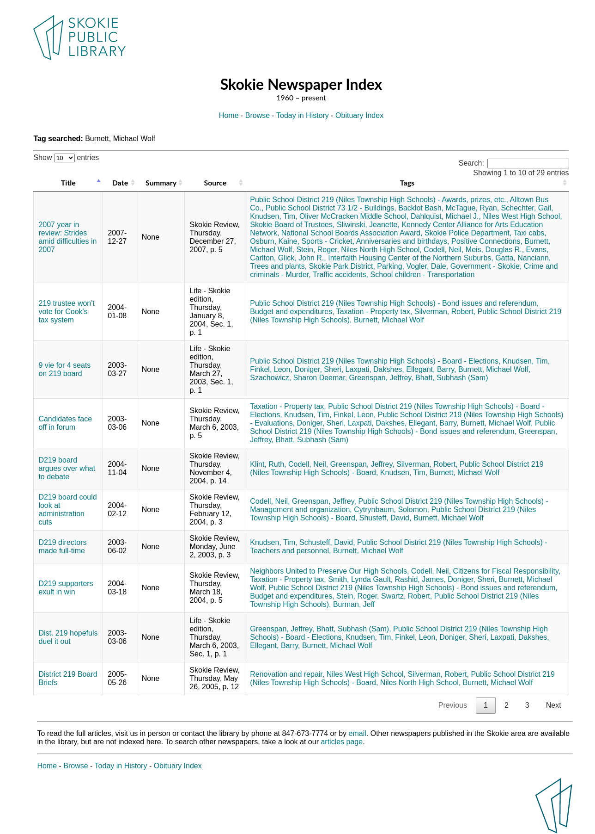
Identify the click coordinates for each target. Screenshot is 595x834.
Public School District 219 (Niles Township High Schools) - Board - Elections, (375, 361)
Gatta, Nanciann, (523, 258)
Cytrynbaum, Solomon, (391, 509)
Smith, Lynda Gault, (360, 579)
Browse (257, 115)
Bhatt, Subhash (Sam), (353, 629)
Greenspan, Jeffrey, (381, 378)
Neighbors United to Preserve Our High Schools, (329, 571)
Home (229, 115)
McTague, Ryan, (472, 208)
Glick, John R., (302, 258)
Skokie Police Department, (468, 233)
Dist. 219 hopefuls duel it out (67, 637)
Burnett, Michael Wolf (389, 320)
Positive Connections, (486, 241)
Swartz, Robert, (406, 596)
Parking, (390, 266)
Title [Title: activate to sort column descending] (68, 182)
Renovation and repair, (287, 674)
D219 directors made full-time (62, 546)
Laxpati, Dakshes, (375, 369)
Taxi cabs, (530, 233)
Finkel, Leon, (271, 369)
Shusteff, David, (385, 518)
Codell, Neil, (443, 249)
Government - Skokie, (486, 266)
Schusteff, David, (327, 542)
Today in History (302, 115)
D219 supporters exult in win (65, 588)
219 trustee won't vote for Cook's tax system (66, 311)
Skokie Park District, (342, 266)
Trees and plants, (278, 266)
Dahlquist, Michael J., (446, 216)
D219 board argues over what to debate (66, 468)
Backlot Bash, (420, 208)
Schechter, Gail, (527, 208)
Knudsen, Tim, (273, 216)
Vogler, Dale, (427, 266)
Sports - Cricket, (327, 241)
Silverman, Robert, (445, 311)
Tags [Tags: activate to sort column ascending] (407, 182)
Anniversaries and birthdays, (402, 241)
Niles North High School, (381, 249)
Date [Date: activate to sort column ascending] (120, 182)
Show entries (66, 157)
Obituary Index (359, 115)
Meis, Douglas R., (495, 249)
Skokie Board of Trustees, (292, 225)
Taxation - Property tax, (374, 311)
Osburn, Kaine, (274, 241)
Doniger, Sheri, (318, 369)
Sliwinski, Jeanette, (368, 225)
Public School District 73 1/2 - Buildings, (331, 208)
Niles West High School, (522, 216)
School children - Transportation (422, 274)
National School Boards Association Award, (352, 233)
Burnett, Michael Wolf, (494, 369)
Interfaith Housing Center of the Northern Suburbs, (410, 258)
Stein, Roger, (317, 249)
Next (553, 705)
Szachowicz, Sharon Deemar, (298, 378)
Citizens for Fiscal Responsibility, (507, 571)
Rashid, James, (420, 579)
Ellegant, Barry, (431, 369)
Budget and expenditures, (292, 311)
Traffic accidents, (340, 274)
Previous (452, 705)
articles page (342, 742)
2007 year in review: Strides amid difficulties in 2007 (67, 237)
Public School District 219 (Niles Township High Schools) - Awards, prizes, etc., (379, 200)
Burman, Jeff (354, 604)
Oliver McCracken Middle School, (354, 216)
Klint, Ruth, (268, 464)
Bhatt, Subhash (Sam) (451, 378)
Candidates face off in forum (65, 423)
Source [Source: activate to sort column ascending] (215, 182)
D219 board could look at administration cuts (67, 509)
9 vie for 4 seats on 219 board (64, 369)
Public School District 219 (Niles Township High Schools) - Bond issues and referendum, (394, 303)
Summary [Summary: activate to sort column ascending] (161, 182)
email (357, 733)
